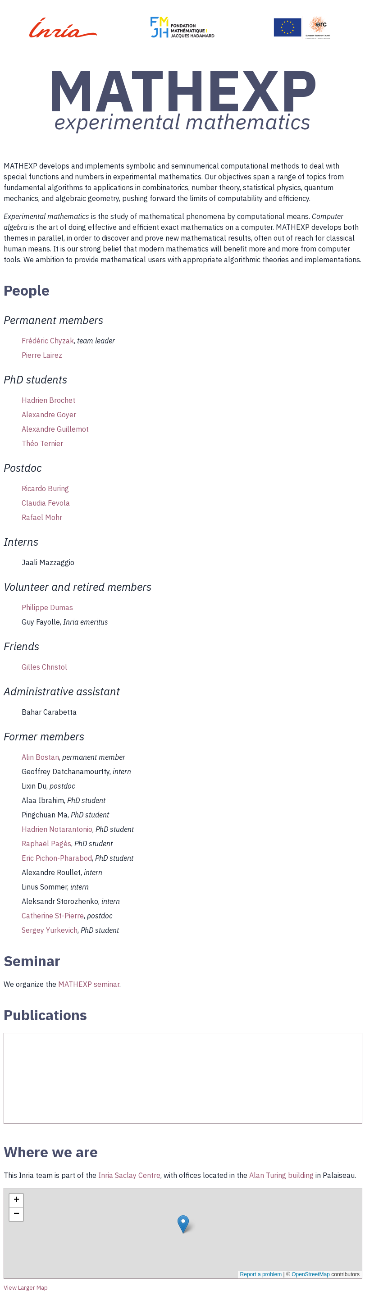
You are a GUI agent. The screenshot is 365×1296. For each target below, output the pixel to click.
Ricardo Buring (45, 488)
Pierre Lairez (42, 355)
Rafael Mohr (42, 517)
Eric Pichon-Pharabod (57, 857)
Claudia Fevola (46, 502)
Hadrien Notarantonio (57, 829)
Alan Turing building (281, 1175)
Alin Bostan (40, 757)
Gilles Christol (44, 666)
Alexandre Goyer (49, 414)
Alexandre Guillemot (55, 429)
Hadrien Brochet (48, 400)
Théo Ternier (42, 443)
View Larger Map (26, 1287)
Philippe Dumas (47, 607)
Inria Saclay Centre (129, 1175)
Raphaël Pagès (46, 843)
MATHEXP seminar (88, 984)
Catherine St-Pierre (53, 915)
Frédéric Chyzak (48, 340)
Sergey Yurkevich (50, 930)
